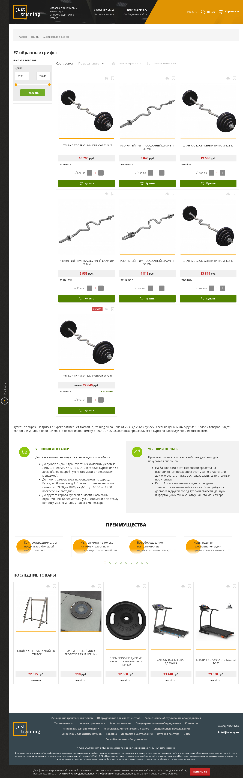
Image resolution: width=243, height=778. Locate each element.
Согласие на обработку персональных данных (170, 758)
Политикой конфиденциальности (77, 773)
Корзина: (232, 12)
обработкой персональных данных (121, 773)
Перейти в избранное (164, 63)
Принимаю (200, 771)
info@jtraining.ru (137, 9)
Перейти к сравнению (129, 63)
